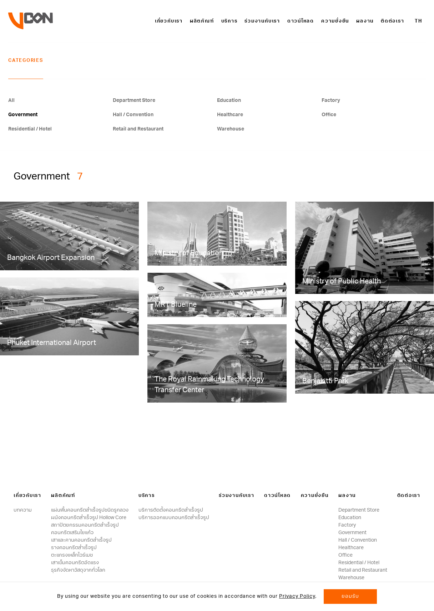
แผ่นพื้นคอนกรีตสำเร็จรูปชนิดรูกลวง (89, 510)
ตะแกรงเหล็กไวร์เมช (72, 555)
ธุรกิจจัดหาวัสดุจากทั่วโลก (78, 570)
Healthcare (230, 114)
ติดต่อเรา (392, 21)
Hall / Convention (133, 114)
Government (22, 114)
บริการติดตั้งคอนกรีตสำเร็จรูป (170, 510)
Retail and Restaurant (138, 129)
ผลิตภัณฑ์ (202, 21)
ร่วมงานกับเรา (262, 21)
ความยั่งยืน (335, 21)
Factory (331, 100)
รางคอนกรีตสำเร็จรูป (74, 547)
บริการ (229, 21)
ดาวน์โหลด (300, 21)
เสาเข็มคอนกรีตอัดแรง (75, 562)
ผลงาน (365, 21)
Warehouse (230, 129)
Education (229, 100)
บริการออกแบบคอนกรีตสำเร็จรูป (173, 517)
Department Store (134, 100)
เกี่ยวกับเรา (169, 21)
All (11, 100)
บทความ (23, 510)
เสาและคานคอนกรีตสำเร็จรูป (81, 540)
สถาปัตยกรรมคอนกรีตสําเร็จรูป (85, 525)
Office (329, 114)
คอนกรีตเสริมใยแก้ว (72, 532)
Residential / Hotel (30, 129)
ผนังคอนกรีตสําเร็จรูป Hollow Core (88, 517)
